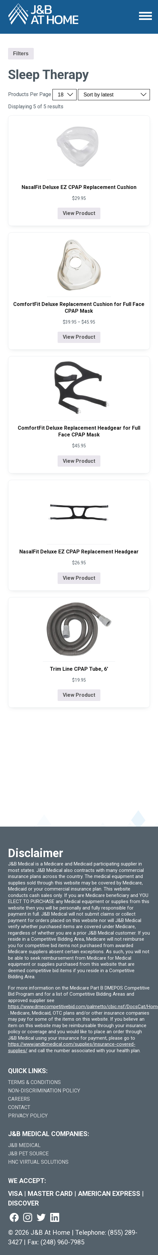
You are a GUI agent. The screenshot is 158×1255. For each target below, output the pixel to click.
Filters (21, 53)
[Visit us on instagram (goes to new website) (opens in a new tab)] (28, 1218)
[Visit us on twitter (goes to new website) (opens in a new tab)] (41, 1218)
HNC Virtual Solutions (38, 1162)
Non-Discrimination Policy (44, 1091)
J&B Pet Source (28, 1154)
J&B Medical (24, 1145)
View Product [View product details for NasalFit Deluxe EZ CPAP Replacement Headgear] (79, 578)
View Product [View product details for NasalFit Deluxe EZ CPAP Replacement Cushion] (79, 213)
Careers (19, 1099)
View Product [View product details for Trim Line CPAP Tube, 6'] (79, 695)
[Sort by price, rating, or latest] (114, 94)
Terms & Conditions (34, 1082)
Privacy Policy (28, 1116)
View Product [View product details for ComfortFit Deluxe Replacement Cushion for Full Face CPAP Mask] (79, 337)
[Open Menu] (145, 16)
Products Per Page (29, 94)
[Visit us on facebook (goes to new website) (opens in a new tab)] (14, 1218)
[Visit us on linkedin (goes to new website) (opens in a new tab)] (55, 1218)
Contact (19, 1107)
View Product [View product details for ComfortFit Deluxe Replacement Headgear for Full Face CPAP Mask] (79, 461)
